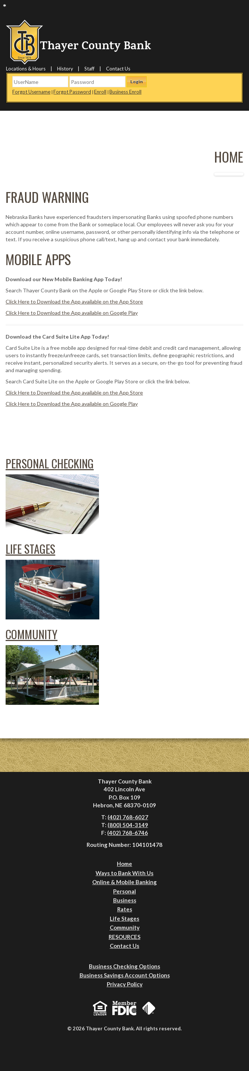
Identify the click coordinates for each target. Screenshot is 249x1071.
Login (136, 81)
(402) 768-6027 (128, 817)
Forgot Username (31, 92)
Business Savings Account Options (125, 975)
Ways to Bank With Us (124, 873)
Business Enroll (125, 92)
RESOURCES (124, 936)
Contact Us (118, 69)
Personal (124, 891)
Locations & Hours (26, 69)
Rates (124, 909)
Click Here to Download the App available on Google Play (72, 313)
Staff (89, 69)
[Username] (40, 81)
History (65, 69)
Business (124, 900)
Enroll (100, 92)
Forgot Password (72, 92)
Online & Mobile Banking (124, 882)
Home (124, 863)
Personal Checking (50, 463)
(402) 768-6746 (127, 832)
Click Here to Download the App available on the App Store (74, 301)
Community (31, 634)
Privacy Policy (125, 984)
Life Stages (30, 548)
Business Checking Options (124, 966)
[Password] (97, 81)
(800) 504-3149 (128, 825)
